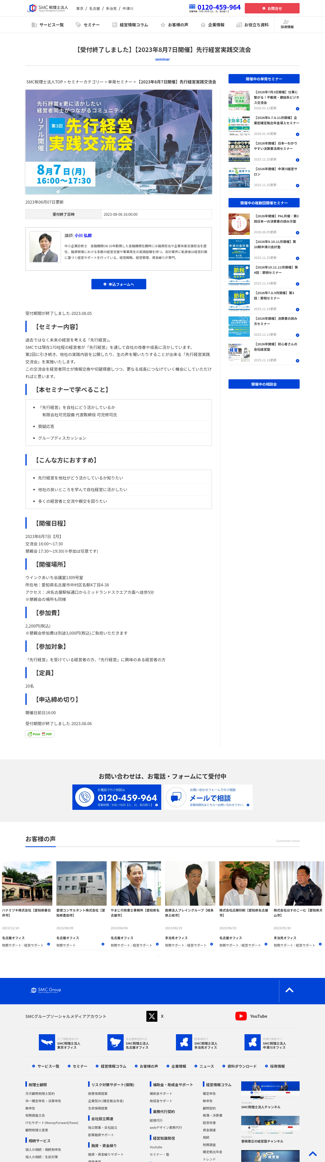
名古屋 (94, 8)
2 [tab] (166, 955)
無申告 (30, 1108)
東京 (80, 8)
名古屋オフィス (13, 937)
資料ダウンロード (242, 1066)
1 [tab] (158, 955)
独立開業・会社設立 (102, 1127)
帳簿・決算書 (212, 1115)
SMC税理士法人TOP (44, 82)
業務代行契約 (164, 1111)
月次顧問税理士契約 (40, 1093)
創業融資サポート (101, 1134)
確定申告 (209, 1093)
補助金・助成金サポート (173, 1084)
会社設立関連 (102, 1118)
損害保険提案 (98, 1093)
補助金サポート (161, 1093)
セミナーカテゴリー (85, 82)
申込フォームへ (121, 284)
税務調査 (209, 1144)
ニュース (207, 1066)
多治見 (111, 8)
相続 (206, 1137)
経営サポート (34, 945)
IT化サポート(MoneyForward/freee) (51, 1122)
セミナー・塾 (159, 1154)
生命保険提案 (98, 1108)
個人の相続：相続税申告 (43, 1149)
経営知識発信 (164, 1138)
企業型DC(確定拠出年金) (106, 1100)
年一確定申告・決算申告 (43, 1100)
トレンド (209, 1159)
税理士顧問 (38, 1084)
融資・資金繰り (104, 1145)
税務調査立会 (35, 1115)
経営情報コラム (113, 1066)
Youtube (156, 1147)
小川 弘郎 (83, 235)
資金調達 (209, 1130)
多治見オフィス (176, 937)
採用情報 (277, 1066)
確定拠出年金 (212, 1151)
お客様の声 (149, 1066)
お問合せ (275, 8)
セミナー (80, 1066)
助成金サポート (161, 1100)
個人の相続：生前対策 (41, 1156)
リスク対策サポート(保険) (112, 1084)
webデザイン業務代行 (166, 1127)
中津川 (127, 8)
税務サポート (12, 945)
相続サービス (40, 1140)
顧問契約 (209, 1108)
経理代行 (156, 1120)
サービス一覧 (48, 1066)
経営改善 (209, 1122)
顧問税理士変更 (36, 1130)
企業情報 (179, 1066)
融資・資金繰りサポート (106, 1154)
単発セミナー (120, 82)
